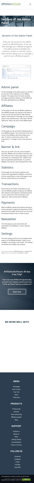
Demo (16, 395)
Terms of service (16, 445)
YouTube (16, 464)
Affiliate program (16, 417)
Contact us (16, 431)
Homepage (16, 386)
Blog (16, 420)
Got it (26, 479)
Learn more (19, 480)
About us (16, 434)
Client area (16, 397)
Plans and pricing (16, 414)
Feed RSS (16, 467)
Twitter (16, 462)
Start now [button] (17, 292)
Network (16, 412)
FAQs (16, 437)
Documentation (16, 442)
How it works (16, 389)
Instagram (16, 459)
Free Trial (16, 392)
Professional (16, 409)
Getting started (16, 439)
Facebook (16, 456)
